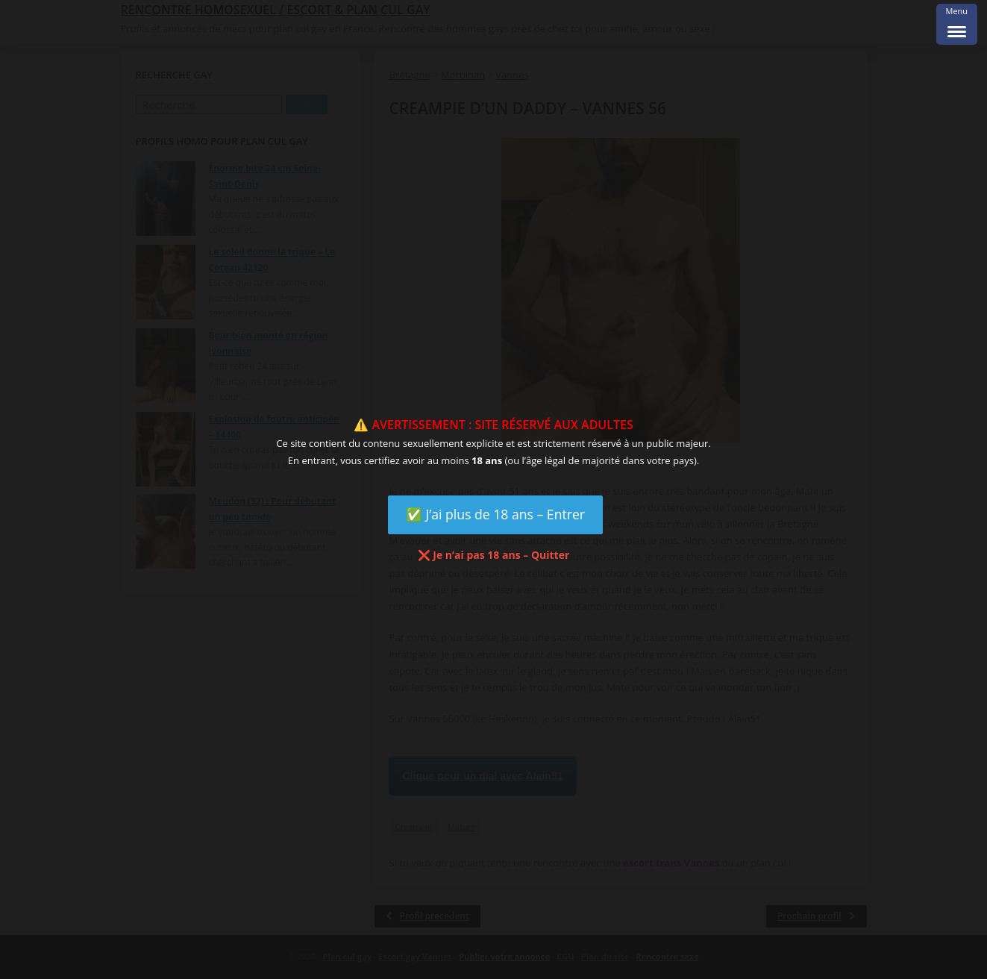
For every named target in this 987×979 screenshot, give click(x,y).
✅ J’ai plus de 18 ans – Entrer (495, 514)
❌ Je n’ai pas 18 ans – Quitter (494, 555)
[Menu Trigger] (956, 24)
